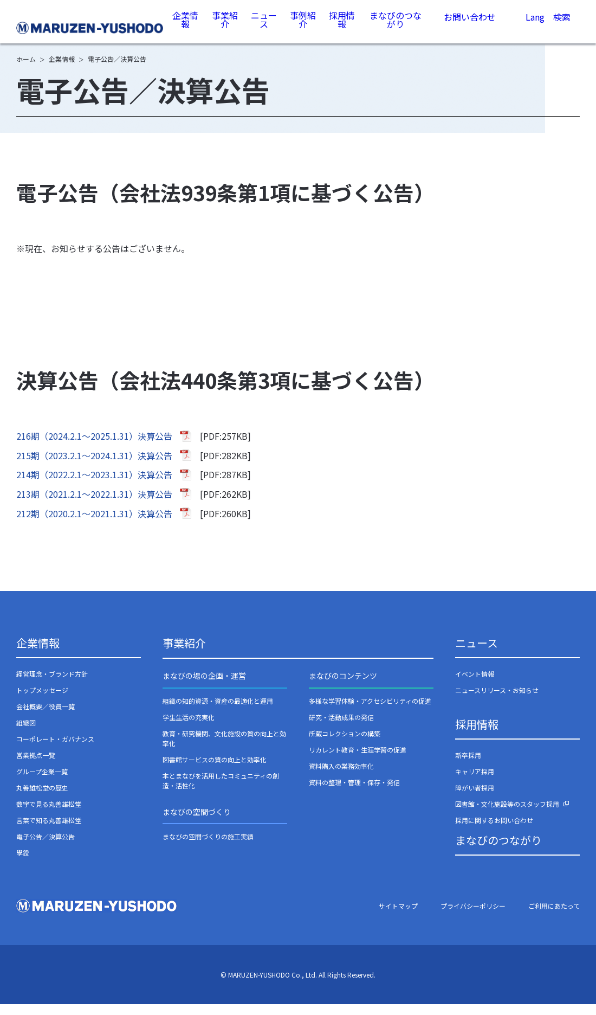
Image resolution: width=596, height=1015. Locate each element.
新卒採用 (468, 765)
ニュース (264, 27)
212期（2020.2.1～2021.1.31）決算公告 (94, 524)
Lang (535, 28)
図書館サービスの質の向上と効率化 (215, 770)
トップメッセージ (42, 700)
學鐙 (22, 863)
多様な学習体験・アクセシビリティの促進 (370, 711)
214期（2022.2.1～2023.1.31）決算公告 (94, 485)
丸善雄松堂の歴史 (42, 798)
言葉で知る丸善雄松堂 (48, 831)
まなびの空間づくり (197, 822)
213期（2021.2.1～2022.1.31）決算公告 (94, 504)
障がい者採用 (474, 798)
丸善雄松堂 (91, 28)
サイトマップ (398, 916)
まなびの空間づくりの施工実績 (208, 847)
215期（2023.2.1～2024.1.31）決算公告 (94, 466)
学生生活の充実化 (189, 728)
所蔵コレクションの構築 (344, 744)
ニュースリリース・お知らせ (497, 700)
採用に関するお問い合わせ (494, 831)
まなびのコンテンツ (343, 686)
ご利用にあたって (554, 916)
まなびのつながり (395, 27)
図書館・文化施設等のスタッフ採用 (507, 814)
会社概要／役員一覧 (45, 717)
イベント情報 (474, 684)
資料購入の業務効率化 (341, 776)
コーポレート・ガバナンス (55, 749)
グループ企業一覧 (42, 782)
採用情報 (342, 27)
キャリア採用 (474, 782)
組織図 (26, 733)
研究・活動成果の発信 (341, 728)
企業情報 (187, 27)
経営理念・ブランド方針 (52, 684)
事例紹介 (303, 27)
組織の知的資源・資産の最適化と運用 (218, 711)
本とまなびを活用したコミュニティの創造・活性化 (221, 791)
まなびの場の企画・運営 (204, 686)
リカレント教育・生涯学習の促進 (357, 760)
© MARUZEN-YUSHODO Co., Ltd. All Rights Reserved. (298, 985)
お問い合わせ (470, 27)
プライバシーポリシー (473, 916)
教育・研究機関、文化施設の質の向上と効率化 (224, 749)
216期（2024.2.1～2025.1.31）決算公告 (94, 446)
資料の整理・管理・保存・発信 (354, 793)
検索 (562, 29)
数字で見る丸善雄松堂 (48, 814)
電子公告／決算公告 (45, 847)
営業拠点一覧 (35, 765)
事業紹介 (226, 27)
